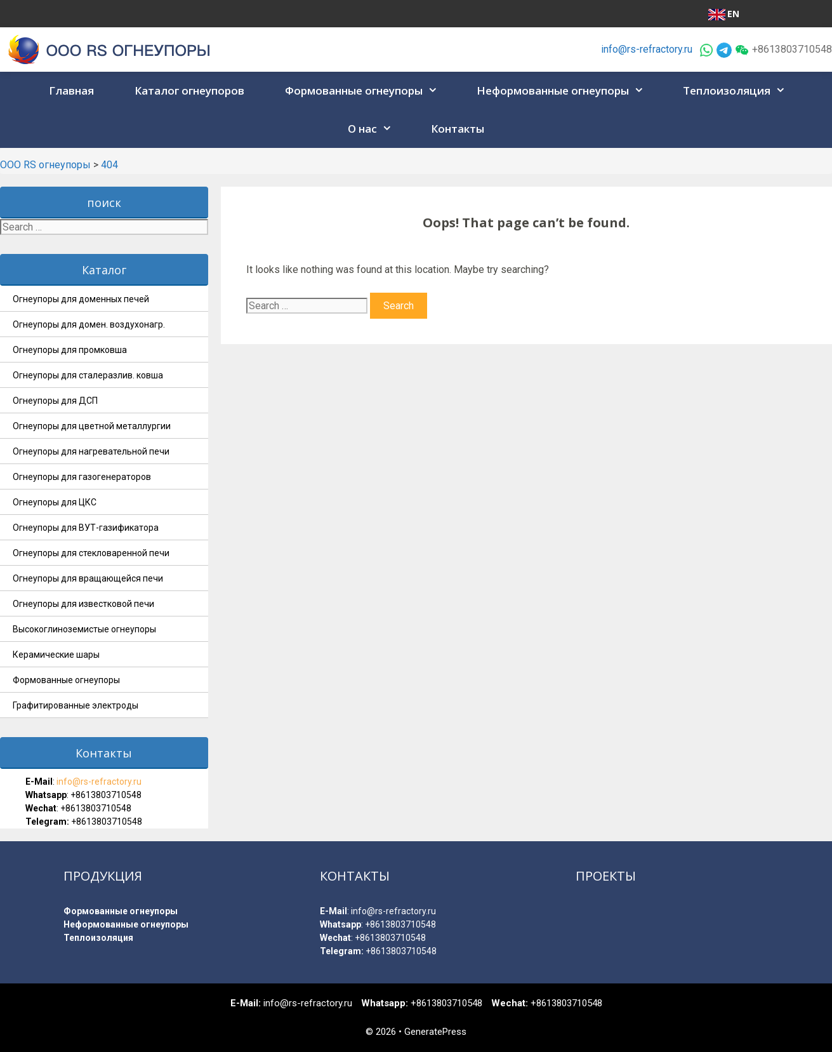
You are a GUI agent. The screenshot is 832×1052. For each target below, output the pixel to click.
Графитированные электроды (75, 705)
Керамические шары (56, 654)
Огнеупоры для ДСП (55, 401)
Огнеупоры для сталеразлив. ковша (88, 375)
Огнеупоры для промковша (70, 350)
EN (723, 14)
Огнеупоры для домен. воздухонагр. (89, 324)
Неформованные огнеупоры (564, 91)
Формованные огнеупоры (365, 91)
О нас (374, 129)
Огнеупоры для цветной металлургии (92, 426)
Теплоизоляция (738, 91)
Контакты (457, 128)
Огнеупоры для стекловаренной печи (91, 553)
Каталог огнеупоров (189, 90)
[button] (434, 91)
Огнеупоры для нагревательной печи (91, 451)
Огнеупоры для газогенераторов (82, 477)
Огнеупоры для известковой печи (83, 604)
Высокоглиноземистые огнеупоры (84, 629)
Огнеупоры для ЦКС (54, 502)
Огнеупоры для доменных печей (81, 299)
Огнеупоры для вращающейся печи (88, 578)
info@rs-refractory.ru (646, 49)
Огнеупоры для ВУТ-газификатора (86, 528)
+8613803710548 (106, 795)
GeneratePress (435, 1031)
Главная (71, 90)
